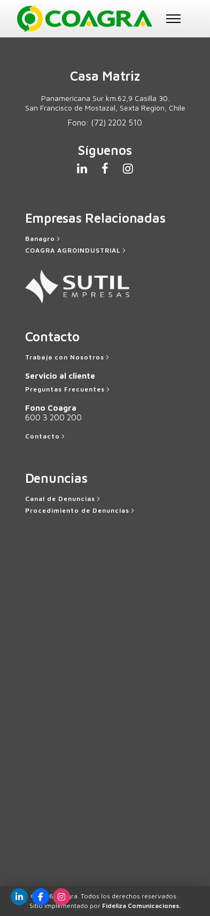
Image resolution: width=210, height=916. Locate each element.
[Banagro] (43, 239)
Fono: (105, 122)
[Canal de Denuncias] (63, 499)
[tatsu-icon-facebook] (108, 168)
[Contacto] (46, 436)
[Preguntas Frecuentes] (68, 389)
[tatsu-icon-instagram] (128, 168)
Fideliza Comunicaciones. (141, 906)
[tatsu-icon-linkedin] (85, 168)
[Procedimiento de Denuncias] (80, 510)
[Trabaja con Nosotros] (68, 357)
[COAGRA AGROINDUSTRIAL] (76, 250)
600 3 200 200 (53, 417)
